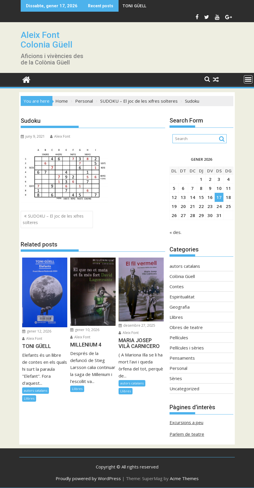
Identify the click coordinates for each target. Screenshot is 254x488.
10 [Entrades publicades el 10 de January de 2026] (219, 188)
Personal (178, 368)
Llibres (29, 398)
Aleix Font (60, 136)
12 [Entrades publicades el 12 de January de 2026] (174, 197)
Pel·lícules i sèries (187, 348)
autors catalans (35, 390)
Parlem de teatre (187, 434)
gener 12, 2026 (36, 331)
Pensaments (182, 358)
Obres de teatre (186, 327)
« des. (175, 232)
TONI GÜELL (134, 5)
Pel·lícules (179, 337)
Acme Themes (184, 478)
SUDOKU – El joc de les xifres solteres (53, 219)
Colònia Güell (182, 276)
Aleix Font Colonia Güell (47, 40)
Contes (177, 286)
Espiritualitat (182, 297)
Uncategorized (184, 388)
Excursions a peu (186, 422)
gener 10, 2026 (84, 329)
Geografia (180, 307)
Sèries (176, 378)
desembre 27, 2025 (137, 325)
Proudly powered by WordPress (88, 478)
